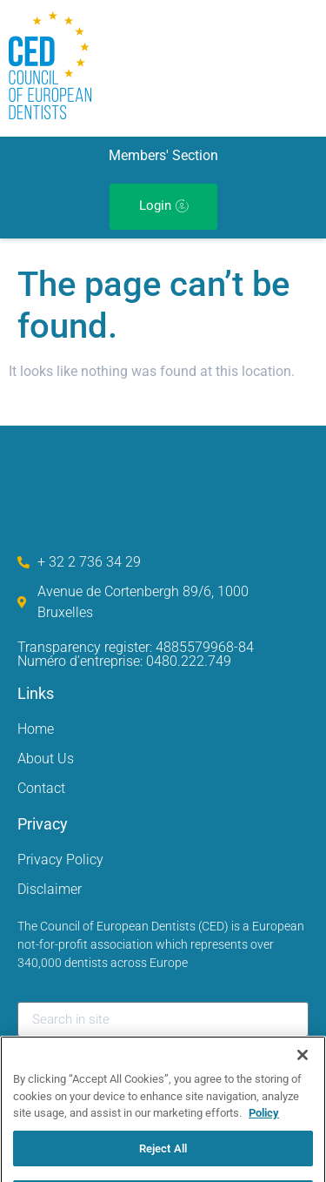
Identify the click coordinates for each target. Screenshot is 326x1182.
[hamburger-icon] (244, 68)
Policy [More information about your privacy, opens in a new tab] (264, 1129)
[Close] (302, 1071)
